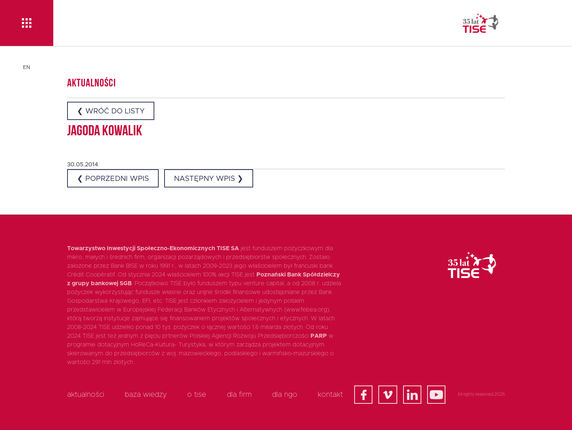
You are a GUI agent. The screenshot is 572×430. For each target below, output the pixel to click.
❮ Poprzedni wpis (113, 178)
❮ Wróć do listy (110, 111)
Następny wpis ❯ (208, 178)
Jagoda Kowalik (104, 131)
